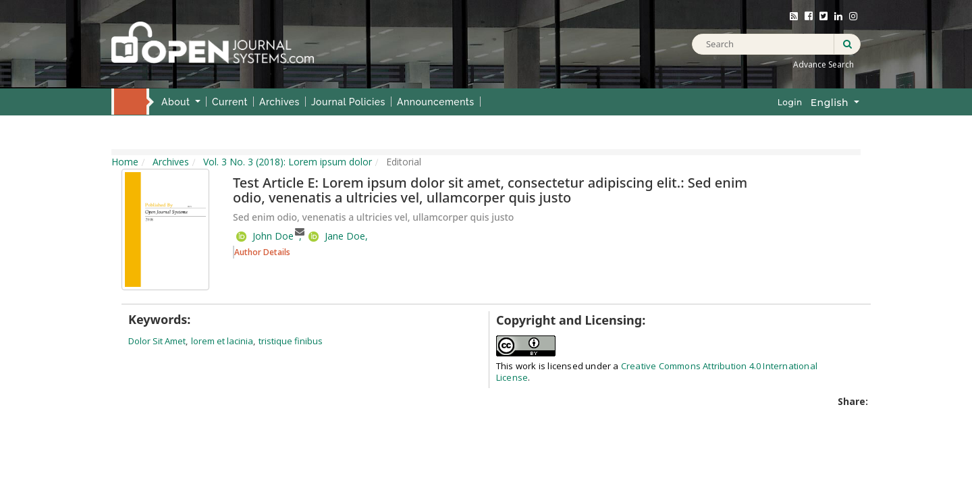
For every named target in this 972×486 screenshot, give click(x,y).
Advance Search (823, 64)
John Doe (273, 236)
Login (790, 102)
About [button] (176, 102)
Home (129, 100)
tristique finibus (291, 341)
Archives (279, 102)
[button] (261, 251)
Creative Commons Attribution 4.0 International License (656, 371)
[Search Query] (776, 44)
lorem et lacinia (222, 341)
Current (230, 102)
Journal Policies (348, 102)
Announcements (436, 102)
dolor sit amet (157, 341)
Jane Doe (345, 236)
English (839, 102)
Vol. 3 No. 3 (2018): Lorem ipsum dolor (287, 161)
